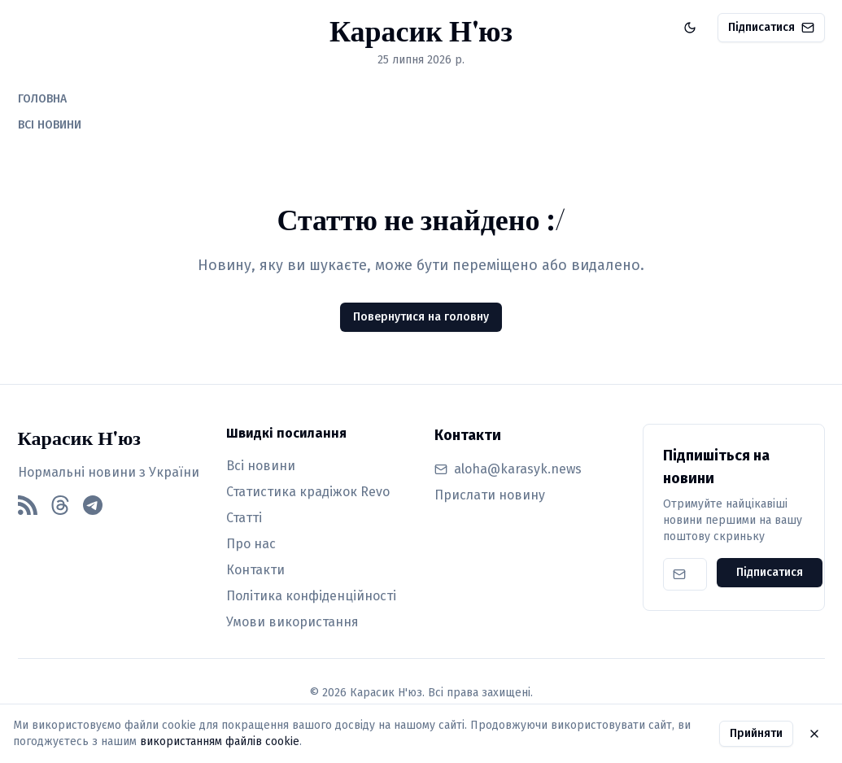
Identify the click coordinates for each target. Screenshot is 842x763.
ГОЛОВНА (42, 99)
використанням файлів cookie (219, 741)
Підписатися (771, 27)
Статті (244, 517)
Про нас (251, 544)
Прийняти (756, 733)
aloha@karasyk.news (518, 469)
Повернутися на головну (421, 317)
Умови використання (292, 622)
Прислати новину (489, 495)
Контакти (255, 570)
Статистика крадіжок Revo (308, 491)
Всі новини (260, 465)
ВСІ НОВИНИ (49, 125)
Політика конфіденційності (311, 596)
